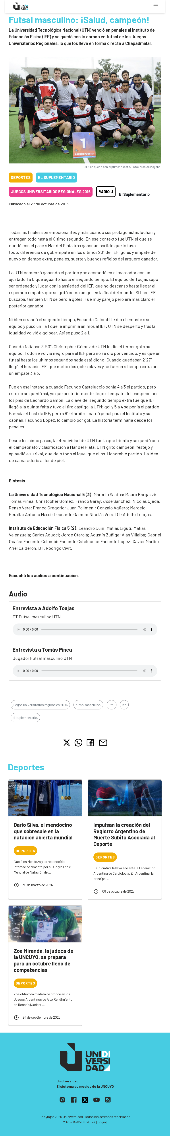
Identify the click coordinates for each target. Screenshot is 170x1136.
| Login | (101, 1122)
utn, (111, 705)
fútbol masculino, (88, 705)
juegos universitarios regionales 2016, (40, 705)
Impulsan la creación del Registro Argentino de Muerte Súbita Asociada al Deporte (124, 834)
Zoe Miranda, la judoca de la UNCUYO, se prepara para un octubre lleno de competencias (43, 960)
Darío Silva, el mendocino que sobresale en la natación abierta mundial (43, 831)
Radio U (106, 191)
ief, (124, 705)
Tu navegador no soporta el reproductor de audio (85, 629)
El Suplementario (56, 177)
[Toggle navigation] (155, 5)
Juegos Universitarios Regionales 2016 (51, 191)
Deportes (21, 177)
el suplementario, (25, 717)
